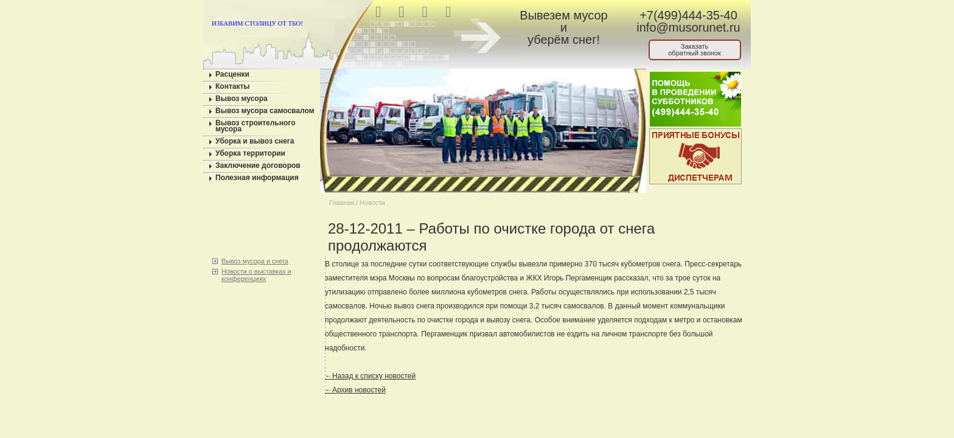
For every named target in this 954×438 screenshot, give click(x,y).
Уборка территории (250, 153)
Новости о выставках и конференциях (256, 275)
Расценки (232, 74)
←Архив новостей (355, 390)
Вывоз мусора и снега (254, 261)
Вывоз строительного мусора (255, 126)
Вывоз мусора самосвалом (265, 111)
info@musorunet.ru (688, 27)
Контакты (232, 86)
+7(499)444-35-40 (688, 15)
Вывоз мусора (241, 99)
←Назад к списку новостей (370, 376)
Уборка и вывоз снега (254, 141)
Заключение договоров (258, 165)
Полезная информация (257, 178)
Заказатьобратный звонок (694, 50)
